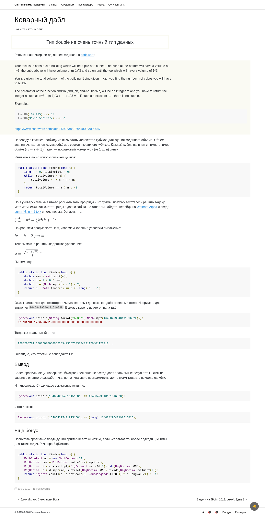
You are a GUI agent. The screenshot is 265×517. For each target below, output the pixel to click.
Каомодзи (241, 512)
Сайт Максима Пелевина (30, 4)
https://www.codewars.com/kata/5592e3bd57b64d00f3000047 (58, 129)
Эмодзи (226, 512)
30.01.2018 (24, 488)
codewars (87, 55)
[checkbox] (254, 506)
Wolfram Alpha (147, 207)
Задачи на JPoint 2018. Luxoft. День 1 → (222, 499)
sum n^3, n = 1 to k (28, 211)
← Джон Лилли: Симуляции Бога (38, 499)
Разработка (43, 488)
